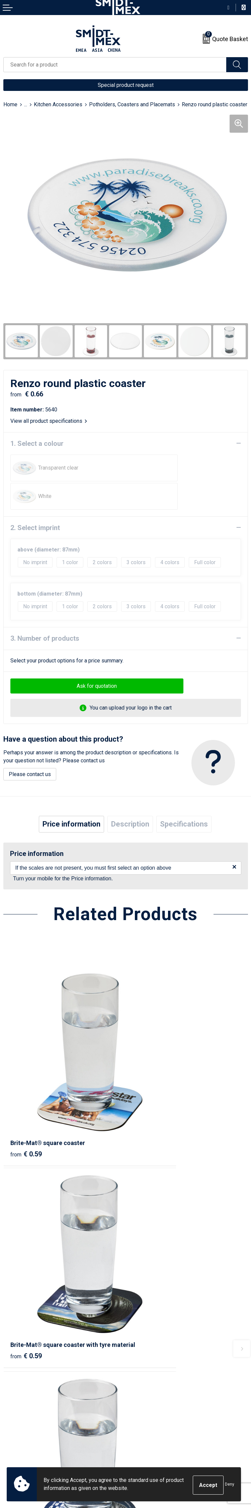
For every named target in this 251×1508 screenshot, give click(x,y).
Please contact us (30, 746)
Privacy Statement (150, 1422)
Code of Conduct (148, 1432)
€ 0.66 (148, 1237)
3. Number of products (44, 610)
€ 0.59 (26, 1075)
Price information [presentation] (71, 795)
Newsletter (142, 1312)
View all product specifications (48, 421)
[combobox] (115, 64)
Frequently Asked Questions (162, 1323)
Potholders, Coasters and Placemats (132, 104)
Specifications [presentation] (184, 795)
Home (10, 104)
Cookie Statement (150, 1412)
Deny (229, 1485)
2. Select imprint (35, 499)
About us (139, 1302)
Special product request (126, 85)
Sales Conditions (149, 1402)
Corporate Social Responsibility (166, 1442)
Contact (12, 1402)
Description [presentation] (130, 795)
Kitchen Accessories (58, 104)
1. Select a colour (37, 443)
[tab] (71, 795)
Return (10, 1412)
